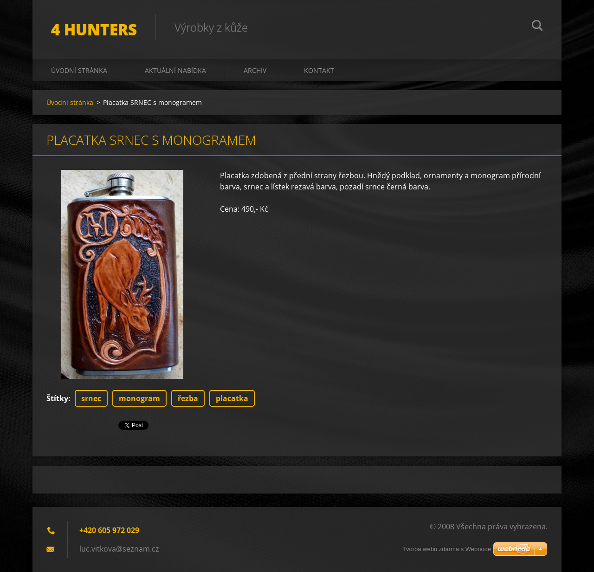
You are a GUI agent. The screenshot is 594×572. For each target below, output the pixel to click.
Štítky (57, 398)
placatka (232, 398)
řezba (188, 398)
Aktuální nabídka (175, 70)
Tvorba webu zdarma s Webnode (446, 549)
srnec (91, 398)
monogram (139, 398)
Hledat (537, 27)
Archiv (255, 70)
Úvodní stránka (79, 70)
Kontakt (319, 70)
